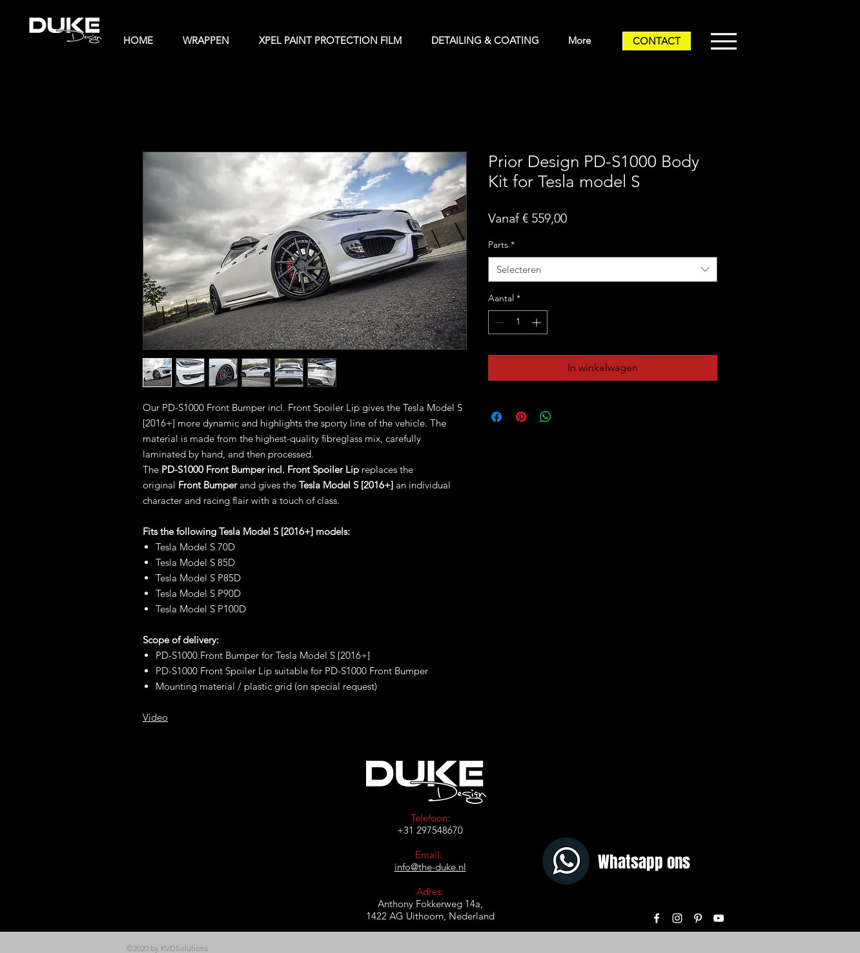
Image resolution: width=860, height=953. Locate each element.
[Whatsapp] (568, 862)
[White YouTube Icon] (718, 918)
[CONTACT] (656, 41)
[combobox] (602, 269)
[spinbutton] (517, 322)
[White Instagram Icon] (677, 918)
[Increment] (537, 322)
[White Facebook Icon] (656, 918)
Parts (501, 244)
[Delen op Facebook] (496, 417)
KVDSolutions (184, 948)
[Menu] (723, 41)
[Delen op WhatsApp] (545, 417)
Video (155, 717)
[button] (211, 41)
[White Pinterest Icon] (697, 918)
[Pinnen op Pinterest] (521, 417)
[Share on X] (570, 417)
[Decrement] (498, 322)
